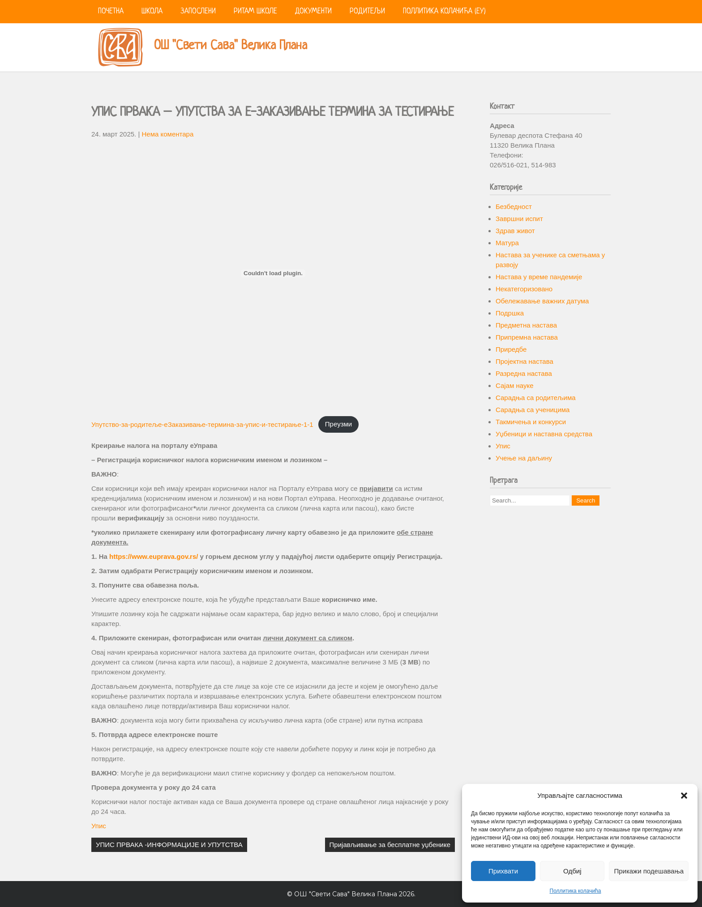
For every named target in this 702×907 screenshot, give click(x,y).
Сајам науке (515, 385)
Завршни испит (519, 218)
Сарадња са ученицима (532, 409)
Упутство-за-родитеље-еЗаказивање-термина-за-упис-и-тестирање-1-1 (202, 424)
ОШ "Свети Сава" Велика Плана (230, 46)
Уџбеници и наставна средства (544, 434)
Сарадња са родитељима (536, 397)
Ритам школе (255, 11)
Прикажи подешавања (649, 871)
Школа (152, 11)
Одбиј (572, 871)
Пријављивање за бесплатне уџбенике (390, 844)
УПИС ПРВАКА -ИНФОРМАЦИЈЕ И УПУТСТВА (169, 844)
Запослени (198, 11)
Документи (313, 11)
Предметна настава (526, 325)
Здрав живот (515, 230)
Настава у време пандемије (539, 277)
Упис (98, 826)
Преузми (338, 424)
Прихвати (503, 871)
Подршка (510, 313)
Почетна (111, 11)
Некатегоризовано (524, 289)
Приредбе (511, 349)
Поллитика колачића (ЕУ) (444, 11)
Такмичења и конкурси (531, 422)
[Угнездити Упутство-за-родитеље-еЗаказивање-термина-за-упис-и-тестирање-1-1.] (273, 273)
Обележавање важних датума (542, 301)
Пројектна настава (524, 361)
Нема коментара (168, 134)
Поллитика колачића (575, 891)
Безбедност (514, 206)
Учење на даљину (524, 458)
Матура (507, 243)
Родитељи (367, 11)
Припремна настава (527, 337)
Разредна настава (524, 373)
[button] (684, 795)
